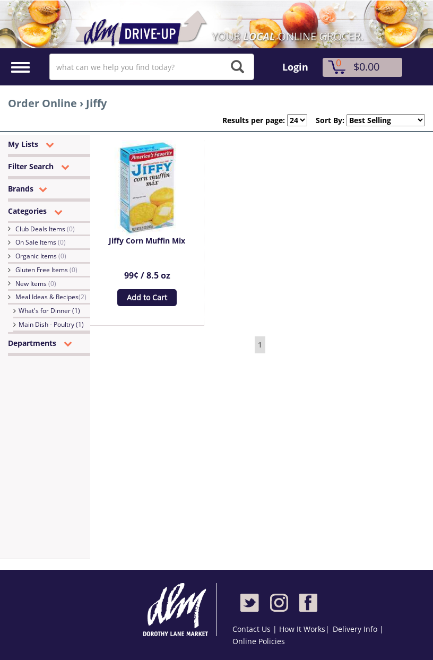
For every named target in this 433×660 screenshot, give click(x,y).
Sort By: (325, 120)
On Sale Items (40, 242)
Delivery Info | (358, 629)
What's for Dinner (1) (49, 310)
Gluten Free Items (46, 269)
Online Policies (258, 641)
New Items (35, 283)
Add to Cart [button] (147, 297)
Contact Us (252, 629)
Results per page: (253, 120)
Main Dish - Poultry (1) (51, 324)
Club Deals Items (45, 228)
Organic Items (40, 255)
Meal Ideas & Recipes (50, 296)
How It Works (302, 629)
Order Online (42, 103)
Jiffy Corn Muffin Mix (147, 241)
